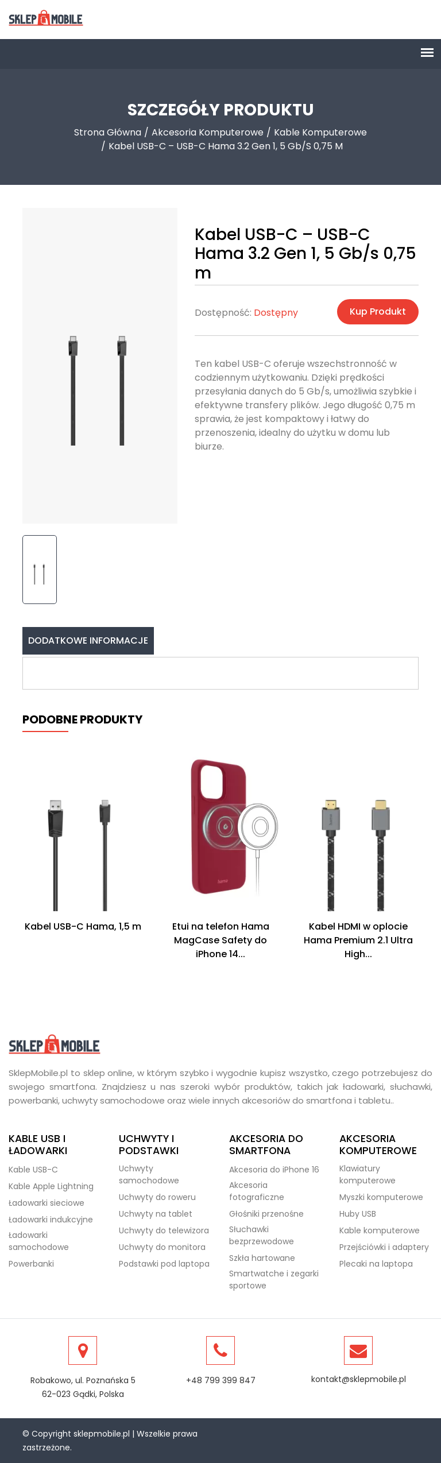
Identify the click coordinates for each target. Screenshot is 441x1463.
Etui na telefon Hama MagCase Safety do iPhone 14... (220, 940)
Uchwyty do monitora (162, 1247)
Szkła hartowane (262, 1258)
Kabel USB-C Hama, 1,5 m (83, 926)
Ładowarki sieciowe (46, 1203)
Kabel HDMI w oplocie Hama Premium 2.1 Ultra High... (358, 940)
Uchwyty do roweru (157, 1197)
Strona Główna (107, 132)
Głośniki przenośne (266, 1214)
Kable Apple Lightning (51, 1186)
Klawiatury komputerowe (367, 1174)
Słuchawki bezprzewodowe (261, 1235)
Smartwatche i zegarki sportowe (274, 1279)
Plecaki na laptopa (376, 1264)
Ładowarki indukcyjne (51, 1219)
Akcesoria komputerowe (208, 132)
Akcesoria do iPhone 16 (274, 1169)
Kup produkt (378, 311)
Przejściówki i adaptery (384, 1247)
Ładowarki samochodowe (39, 1241)
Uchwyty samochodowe (149, 1174)
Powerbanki (31, 1264)
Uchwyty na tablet (155, 1214)
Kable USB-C (33, 1169)
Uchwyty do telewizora (164, 1230)
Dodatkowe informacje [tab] (88, 640)
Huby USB (357, 1214)
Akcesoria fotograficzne (256, 1191)
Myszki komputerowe (381, 1197)
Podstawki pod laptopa (164, 1264)
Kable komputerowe (320, 132)
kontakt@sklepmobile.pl (358, 1379)
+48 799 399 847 (221, 1380)
